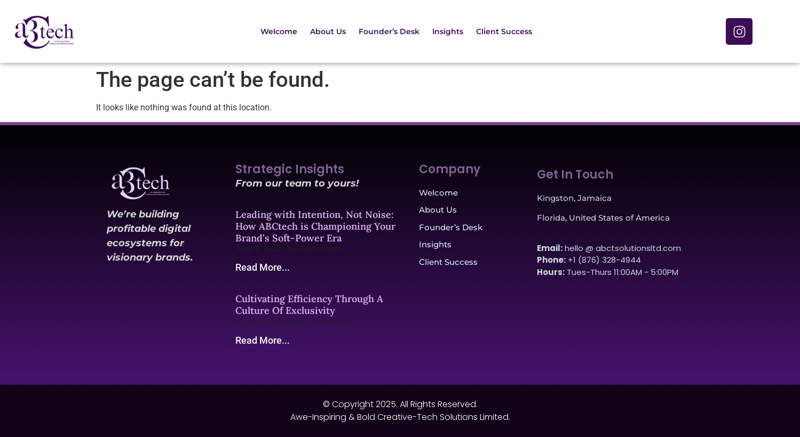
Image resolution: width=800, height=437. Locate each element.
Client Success (504, 31)
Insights (447, 31)
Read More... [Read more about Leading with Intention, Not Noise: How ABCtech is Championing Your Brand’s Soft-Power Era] (262, 267)
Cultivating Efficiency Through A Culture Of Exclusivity (309, 305)
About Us (328, 31)
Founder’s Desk (389, 31)
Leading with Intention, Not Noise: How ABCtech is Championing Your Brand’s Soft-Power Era (315, 226)
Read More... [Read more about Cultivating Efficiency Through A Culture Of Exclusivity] (262, 340)
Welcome (278, 31)
